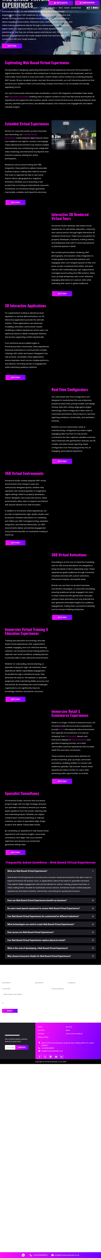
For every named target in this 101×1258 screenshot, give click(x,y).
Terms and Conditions (74, 1034)
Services (69, 1027)
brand (61, 729)
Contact (41, 1034)
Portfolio (41, 1030)
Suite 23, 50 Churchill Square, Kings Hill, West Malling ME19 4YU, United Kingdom (67, 1044)
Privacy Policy (43, 1037)
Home (40, 1027)
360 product (71, 736)
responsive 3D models (18, 96)
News (68, 1030)
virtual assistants (78, 740)
